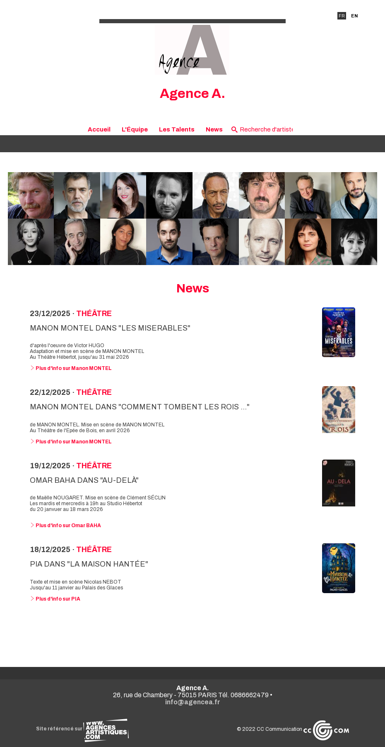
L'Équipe (135, 129)
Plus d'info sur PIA (55, 599)
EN (354, 15)
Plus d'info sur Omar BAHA (65, 525)
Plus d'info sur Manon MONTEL (71, 368)
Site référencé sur (82, 729)
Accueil (99, 129)
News (214, 129)
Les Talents (177, 129)
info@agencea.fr (192, 702)
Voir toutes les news (192, 632)
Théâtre (94, 313)
